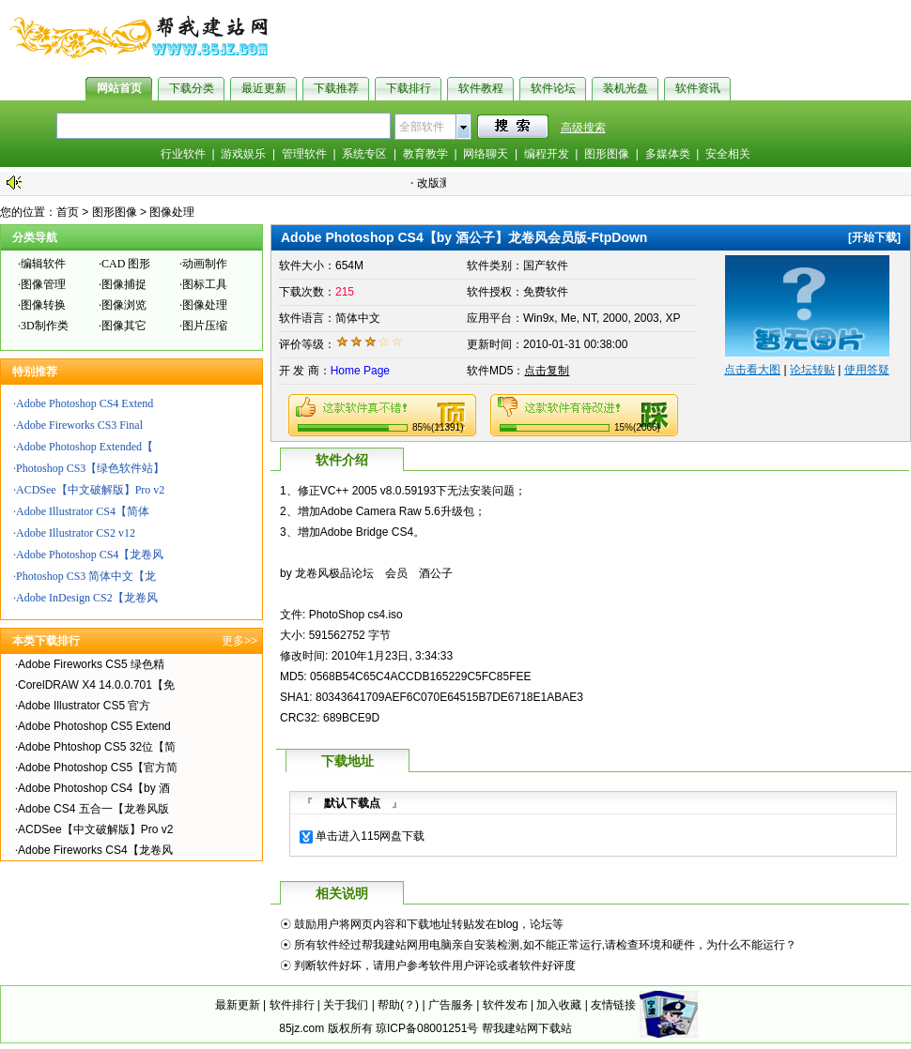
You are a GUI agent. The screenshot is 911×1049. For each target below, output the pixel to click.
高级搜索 (583, 127)
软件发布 (505, 1004)
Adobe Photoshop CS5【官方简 (98, 767)
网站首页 (119, 88)
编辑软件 (43, 263)
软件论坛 (553, 88)
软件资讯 (697, 88)
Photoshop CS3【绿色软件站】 (90, 468)
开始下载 (874, 237)
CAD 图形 (125, 263)
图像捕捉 (124, 284)
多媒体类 (667, 153)
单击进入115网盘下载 (370, 836)
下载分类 (191, 88)
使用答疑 (866, 369)
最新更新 (237, 1004)
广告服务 (450, 1004)
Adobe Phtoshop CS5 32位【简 (97, 746)
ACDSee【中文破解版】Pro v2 (90, 489)
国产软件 (545, 265)
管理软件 (304, 153)
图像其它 (124, 325)
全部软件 (421, 126)
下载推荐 (336, 88)
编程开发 (546, 153)
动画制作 (204, 263)
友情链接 (613, 1004)
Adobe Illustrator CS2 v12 (75, 533)
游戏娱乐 (243, 153)
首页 (67, 212)
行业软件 (183, 153)
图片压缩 (204, 325)
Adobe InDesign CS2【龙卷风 (87, 597)
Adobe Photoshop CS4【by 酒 (94, 788)
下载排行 (408, 88)
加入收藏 (558, 1004)
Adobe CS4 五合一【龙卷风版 (93, 808)
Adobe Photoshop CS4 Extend (84, 403)
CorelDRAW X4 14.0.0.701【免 (96, 685)
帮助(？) (398, 1004)
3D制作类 (45, 325)
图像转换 (43, 305)
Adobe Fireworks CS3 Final (79, 425)
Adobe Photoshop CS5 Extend (94, 726)
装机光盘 (625, 88)
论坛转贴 (812, 369)
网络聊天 (485, 153)
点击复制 (546, 370)
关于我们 (345, 1004)
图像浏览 (124, 305)
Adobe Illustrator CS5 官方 (84, 705)
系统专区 (364, 153)
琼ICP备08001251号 (427, 1028)
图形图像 (606, 153)
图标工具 (204, 284)
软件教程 (480, 88)
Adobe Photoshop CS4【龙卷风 (89, 554)
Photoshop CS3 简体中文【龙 (86, 576)
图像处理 (171, 212)
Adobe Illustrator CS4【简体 (82, 511)
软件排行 (292, 1004)
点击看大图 (752, 369)
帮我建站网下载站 (527, 1028)
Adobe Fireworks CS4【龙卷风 (95, 850)
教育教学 (425, 153)
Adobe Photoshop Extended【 (84, 446)
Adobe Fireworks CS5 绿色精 (91, 664)
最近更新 (263, 88)
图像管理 (43, 284)
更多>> (239, 640)
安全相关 (727, 153)
